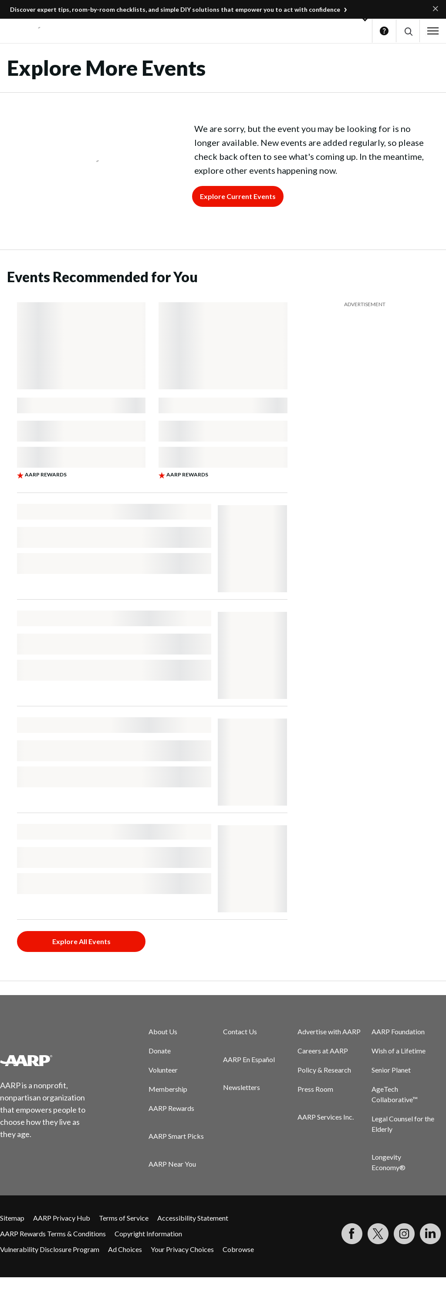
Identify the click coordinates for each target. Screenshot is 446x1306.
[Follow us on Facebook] (351, 1233)
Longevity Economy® (388, 1162)
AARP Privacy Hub (61, 1218)
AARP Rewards (171, 1108)
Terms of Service (124, 1218)
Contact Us (240, 1031)
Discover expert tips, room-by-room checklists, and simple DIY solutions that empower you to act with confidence (175, 9)
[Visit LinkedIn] (430, 1233)
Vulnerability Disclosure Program (49, 1249)
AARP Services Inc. (325, 1117)
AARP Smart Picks (176, 1136)
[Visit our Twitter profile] (378, 1233)
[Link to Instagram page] (404, 1233)
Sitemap (12, 1218)
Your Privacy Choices (182, 1249)
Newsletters (241, 1087)
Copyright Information (148, 1233)
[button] (407, 31)
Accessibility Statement (192, 1218)
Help (384, 31)
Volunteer (163, 1070)
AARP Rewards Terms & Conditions (53, 1233)
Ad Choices (125, 1249)
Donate (160, 1050)
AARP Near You (172, 1164)
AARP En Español (249, 1059)
